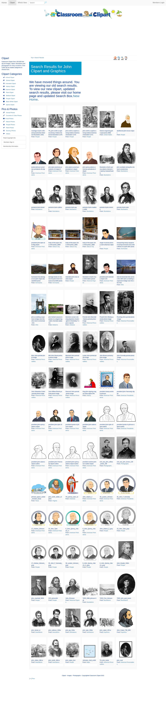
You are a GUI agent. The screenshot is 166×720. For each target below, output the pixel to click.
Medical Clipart (10, 95)
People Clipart (10, 98)
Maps (88, 662)
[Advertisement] (83, 37)
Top (32, 57)
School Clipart (10, 80)
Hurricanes (124, 248)
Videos (8, 134)
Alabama (55, 325)
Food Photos (9, 118)
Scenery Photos (11, 130)
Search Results (39, 57)
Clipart (13, 2)
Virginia (54, 501)
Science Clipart (10, 89)
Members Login (158, 2)
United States (108, 134)
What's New (22, 2)
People (37, 137)
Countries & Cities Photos (14, 115)
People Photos (10, 124)
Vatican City (56, 246)
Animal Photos (10, 112)
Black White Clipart (12, 101)
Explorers (106, 632)
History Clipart (10, 86)
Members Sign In (8, 142)
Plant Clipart (10, 92)
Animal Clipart (10, 77)
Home (4, 3)
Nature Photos (10, 121)
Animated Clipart (11, 83)
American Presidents (127, 395)
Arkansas (72, 499)
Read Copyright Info (9, 138)
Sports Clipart (10, 104)
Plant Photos (10, 127)
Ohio (122, 284)
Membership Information (10, 146)
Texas (37, 501)
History (89, 395)
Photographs (107, 465)
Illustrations (107, 175)
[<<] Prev (32, 678)
